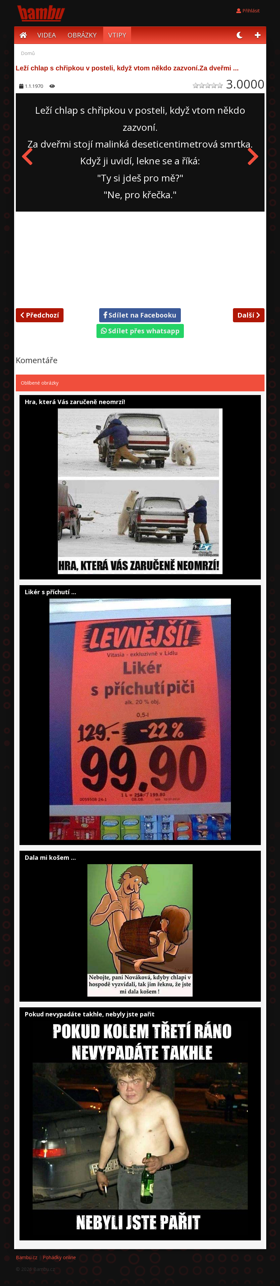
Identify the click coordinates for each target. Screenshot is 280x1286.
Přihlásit (248, 10)
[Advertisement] (140, 258)
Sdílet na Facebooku (140, 315)
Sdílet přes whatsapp (140, 330)
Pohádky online (59, 1257)
